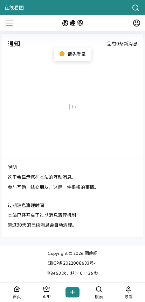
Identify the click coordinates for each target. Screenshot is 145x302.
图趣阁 (90, 253)
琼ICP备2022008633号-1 (72, 263)
